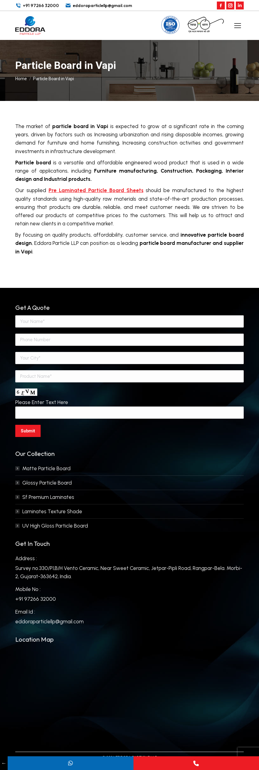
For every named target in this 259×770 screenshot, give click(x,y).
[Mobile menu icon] (238, 26)
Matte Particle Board (46, 468)
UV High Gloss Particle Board (55, 526)
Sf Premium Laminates (48, 497)
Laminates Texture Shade (52, 511)
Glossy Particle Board (47, 483)
